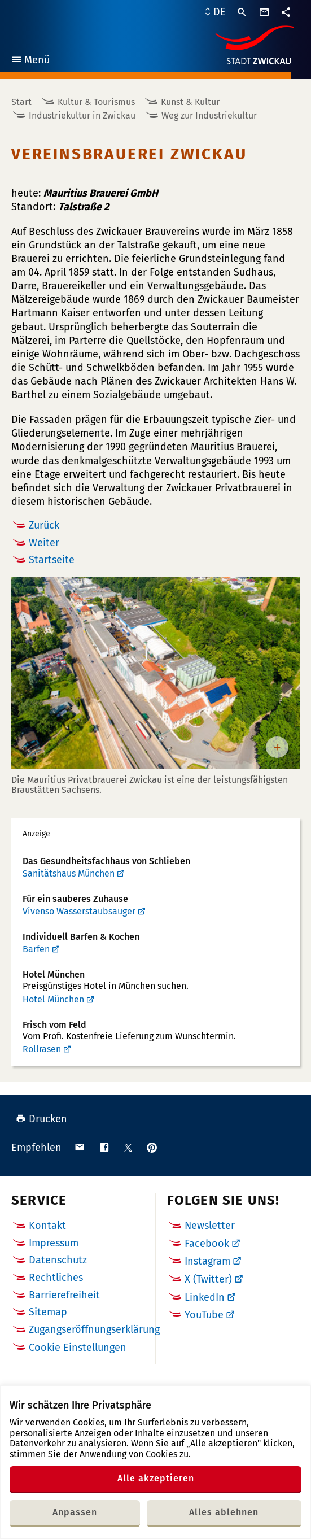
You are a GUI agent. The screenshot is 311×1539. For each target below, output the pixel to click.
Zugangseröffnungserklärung (94, 1329)
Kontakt (47, 1225)
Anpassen (74, 1512)
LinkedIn (205, 1297)
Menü (30, 61)
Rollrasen (42, 1049)
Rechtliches (56, 1277)
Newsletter (210, 1225)
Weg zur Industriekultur (209, 115)
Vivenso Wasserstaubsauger (79, 911)
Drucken (41, 1119)
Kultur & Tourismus (96, 102)
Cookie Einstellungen (77, 1348)
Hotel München (53, 999)
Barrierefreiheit (64, 1295)
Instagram (207, 1261)
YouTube (204, 1315)
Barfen (36, 949)
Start (21, 102)
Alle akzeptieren (155, 1478)
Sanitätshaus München (69, 873)
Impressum (53, 1243)
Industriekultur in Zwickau (82, 115)
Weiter (44, 543)
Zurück (44, 525)
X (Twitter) (208, 1279)
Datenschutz (58, 1260)
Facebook (207, 1243)
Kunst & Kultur (190, 102)
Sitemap (48, 1312)
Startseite (52, 559)
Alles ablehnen (224, 1512)
